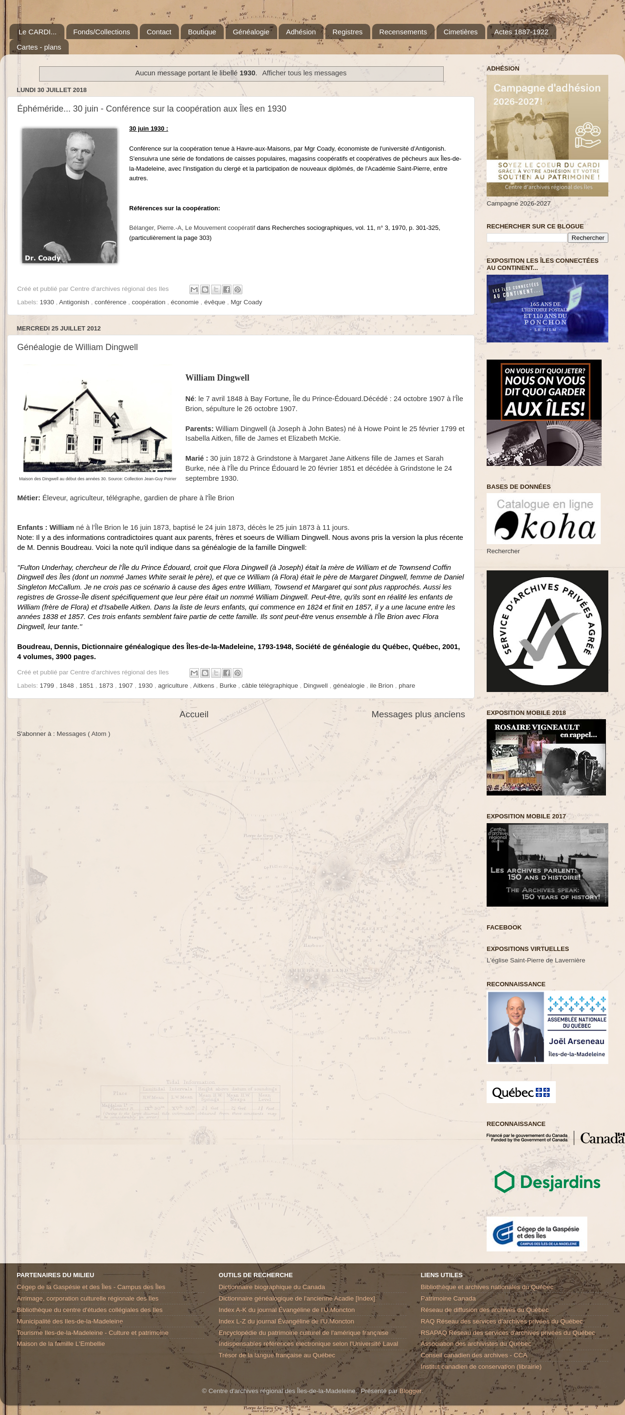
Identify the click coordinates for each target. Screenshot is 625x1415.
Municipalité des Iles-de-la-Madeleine (70, 1321)
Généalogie (251, 32)
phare (407, 685)
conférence (111, 302)
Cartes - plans (39, 47)
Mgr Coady (246, 302)
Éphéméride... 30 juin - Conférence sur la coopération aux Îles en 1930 (151, 109)
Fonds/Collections (101, 32)
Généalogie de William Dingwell (77, 347)
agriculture (174, 685)
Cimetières (461, 32)
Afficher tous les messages (304, 73)
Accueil (193, 714)
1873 (107, 685)
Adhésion (301, 32)
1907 (127, 685)
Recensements (403, 32)
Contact (159, 32)
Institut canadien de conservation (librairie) (481, 1366)
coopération (149, 302)
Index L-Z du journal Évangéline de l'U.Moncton (286, 1321)
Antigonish (75, 302)
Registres (348, 32)
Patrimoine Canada (448, 1298)
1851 (87, 685)
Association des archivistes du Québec (476, 1343)
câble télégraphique (271, 685)
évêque (215, 302)
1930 (48, 302)
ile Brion (383, 685)
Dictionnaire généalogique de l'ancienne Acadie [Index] (297, 1298)
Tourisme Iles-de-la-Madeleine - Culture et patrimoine (92, 1332)
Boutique (202, 32)
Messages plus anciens (418, 714)
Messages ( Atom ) (84, 733)
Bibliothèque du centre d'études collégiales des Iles (90, 1309)
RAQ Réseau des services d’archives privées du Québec (502, 1321)
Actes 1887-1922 (521, 32)
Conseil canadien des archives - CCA (474, 1355)
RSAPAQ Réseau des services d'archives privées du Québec (508, 1332)
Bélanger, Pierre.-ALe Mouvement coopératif (192, 227)
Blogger (410, 1390)
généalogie (349, 685)
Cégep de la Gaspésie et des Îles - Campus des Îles (91, 1287)
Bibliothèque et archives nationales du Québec (487, 1287)
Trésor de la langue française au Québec (277, 1355)
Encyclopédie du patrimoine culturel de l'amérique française (303, 1332)
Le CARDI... (38, 32)
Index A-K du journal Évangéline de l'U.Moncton (287, 1309)
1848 (68, 685)
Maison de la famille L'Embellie (61, 1343)
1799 (48, 685)
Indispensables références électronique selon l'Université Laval (308, 1343)
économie (185, 302)
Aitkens (204, 685)
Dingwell (316, 685)
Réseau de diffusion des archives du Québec (485, 1309)
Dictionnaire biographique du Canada (272, 1287)
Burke (228, 685)
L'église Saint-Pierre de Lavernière (536, 960)
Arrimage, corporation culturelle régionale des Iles (87, 1298)
